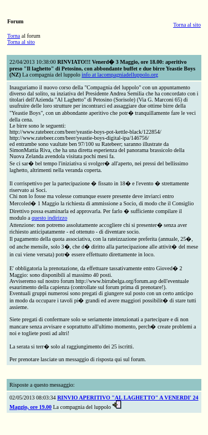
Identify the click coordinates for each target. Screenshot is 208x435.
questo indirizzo (49, 218)
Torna (13, 36)
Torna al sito (187, 25)
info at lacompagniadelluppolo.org (120, 75)
